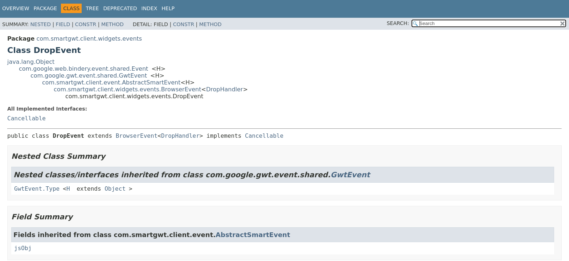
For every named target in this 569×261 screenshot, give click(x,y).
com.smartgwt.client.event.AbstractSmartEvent (111, 82)
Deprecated (120, 8)
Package (45, 8)
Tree (92, 8)
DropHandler (224, 89)
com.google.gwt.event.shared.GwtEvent (88, 75)
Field (63, 24)
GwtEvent (350, 174)
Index (149, 8)
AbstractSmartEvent (253, 235)
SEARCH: (398, 23)
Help (168, 8)
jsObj (23, 248)
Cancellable (26, 118)
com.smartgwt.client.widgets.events (89, 38)
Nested (40, 24)
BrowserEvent (137, 135)
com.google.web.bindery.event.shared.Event (83, 68)
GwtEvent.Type (37, 188)
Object (115, 188)
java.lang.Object (30, 61)
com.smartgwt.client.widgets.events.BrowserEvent (127, 89)
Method (112, 24)
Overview (15, 8)
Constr (85, 24)
